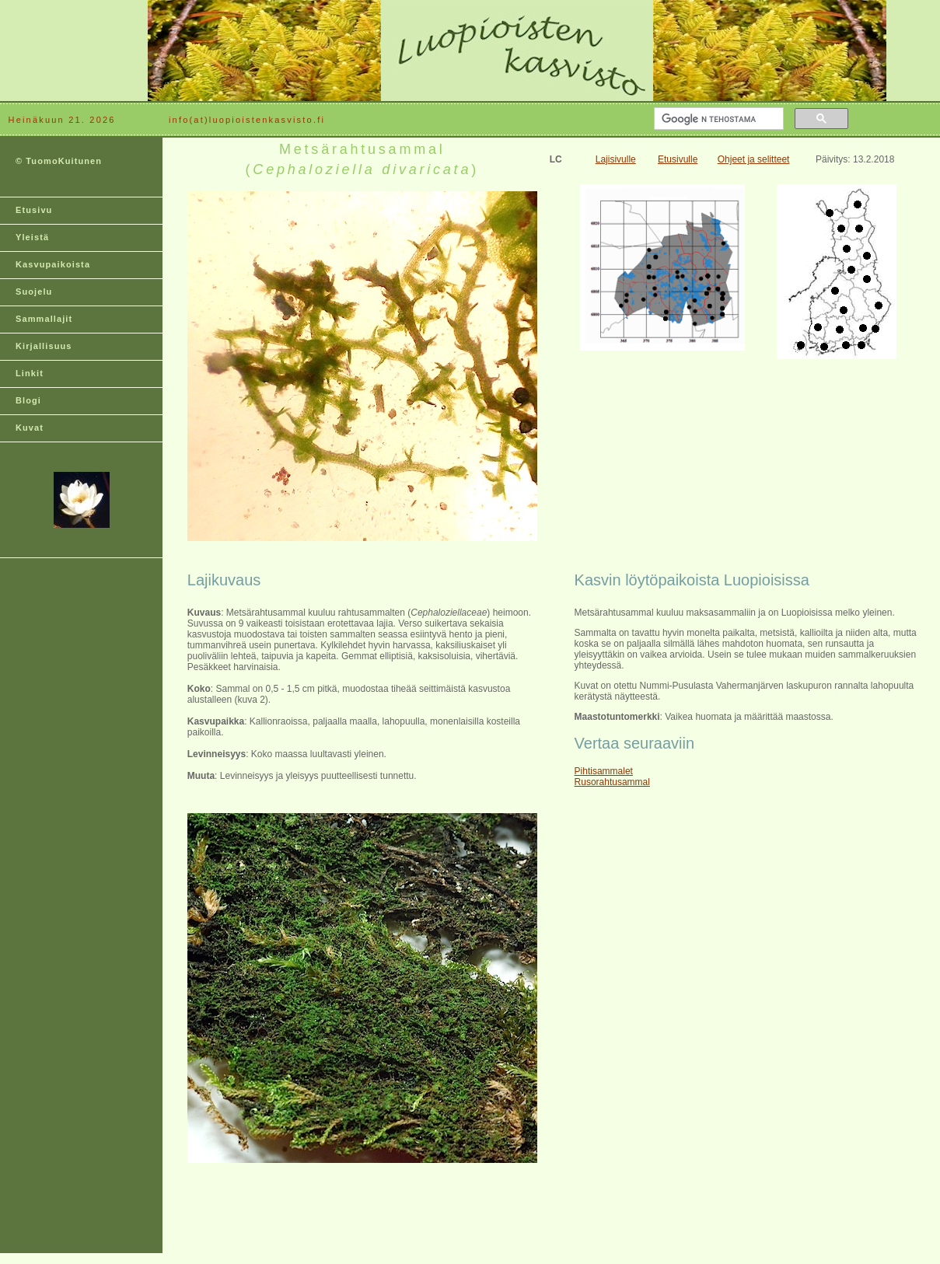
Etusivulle (677, 159)
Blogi (28, 400)
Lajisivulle (616, 159)
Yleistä (32, 237)
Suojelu (34, 291)
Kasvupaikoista (53, 264)
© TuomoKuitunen (59, 161)
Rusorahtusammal (612, 782)
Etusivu (34, 210)
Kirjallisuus (44, 346)
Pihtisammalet (604, 771)
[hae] (717, 119)
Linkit (30, 373)
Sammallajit (44, 318)
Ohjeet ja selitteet (754, 159)
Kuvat (30, 427)
